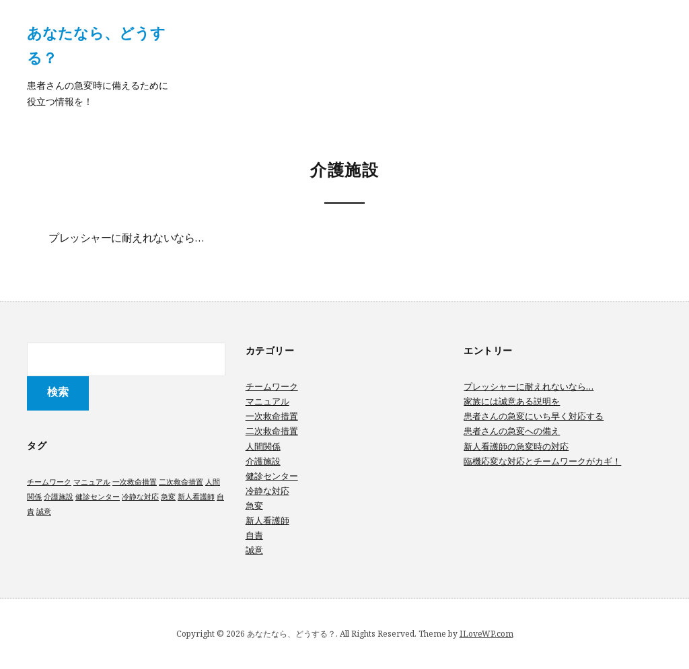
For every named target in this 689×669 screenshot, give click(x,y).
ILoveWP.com (486, 633)
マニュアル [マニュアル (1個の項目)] (91, 482)
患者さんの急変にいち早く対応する (534, 416)
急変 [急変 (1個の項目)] (168, 496)
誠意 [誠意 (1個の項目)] (43, 511)
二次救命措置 (272, 431)
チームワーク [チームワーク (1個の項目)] (49, 482)
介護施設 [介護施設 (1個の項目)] (58, 496)
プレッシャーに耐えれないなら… (126, 239)
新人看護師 (267, 520)
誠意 (254, 550)
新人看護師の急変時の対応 (516, 446)
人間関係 (263, 446)
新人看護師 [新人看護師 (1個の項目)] (196, 496)
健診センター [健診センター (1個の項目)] (97, 496)
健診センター (272, 476)
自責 (254, 535)
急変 (254, 505)
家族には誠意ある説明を (512, 401)
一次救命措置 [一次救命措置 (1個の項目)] (134, 482)
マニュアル (267, 401)
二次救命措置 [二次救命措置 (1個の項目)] (181, 482)
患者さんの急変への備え (512, 431)
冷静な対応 (267, 491)
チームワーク (272, 386)
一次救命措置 (272, 416)
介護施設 (263, 461)
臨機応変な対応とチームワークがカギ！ (542, 461)
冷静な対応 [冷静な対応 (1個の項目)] (140, 496)
